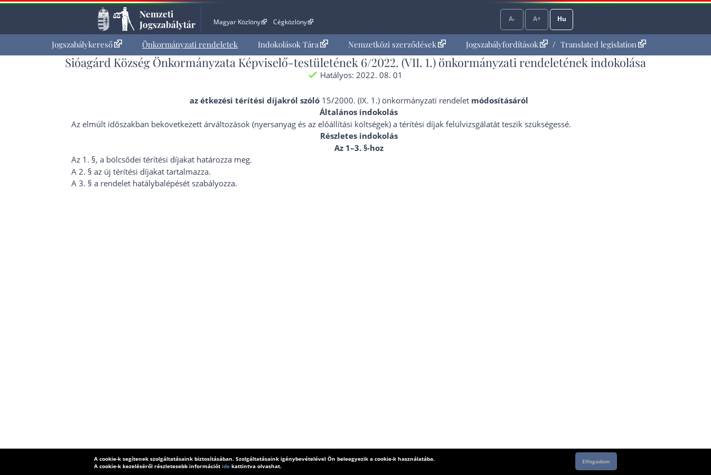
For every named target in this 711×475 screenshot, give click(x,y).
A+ (537, 18)
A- (512, 18)
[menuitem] (87, 45)
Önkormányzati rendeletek (190, 44)
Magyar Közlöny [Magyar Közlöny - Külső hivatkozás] (240, 21)
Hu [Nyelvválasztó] (561, 18)
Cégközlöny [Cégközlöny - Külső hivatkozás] (293, 21)
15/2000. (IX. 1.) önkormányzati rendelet (395, 100)
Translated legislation (603, 44)
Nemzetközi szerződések (397, 44)
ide (226, 466)
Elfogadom (596, 461)
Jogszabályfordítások (507, 44)
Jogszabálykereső (87, 44)
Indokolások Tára (293, 44)
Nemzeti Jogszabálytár (167, 19)
